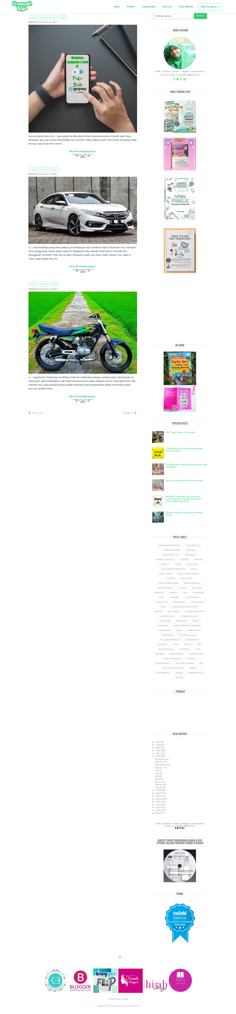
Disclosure (167, 6)
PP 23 (176, 644)
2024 (158, 744)
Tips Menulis (163, 672)
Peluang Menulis (47, 17)
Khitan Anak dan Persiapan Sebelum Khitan (184, 513)
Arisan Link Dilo (165, 559)
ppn (199, 644)
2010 (158, 813)
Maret (158, 781)
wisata (179, 677)
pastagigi (167, 635)
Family (173, 592)
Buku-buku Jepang (189, 573)
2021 (158, 753)
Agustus (159, 767)
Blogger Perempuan (174, 569)
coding (171, 578)
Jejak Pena (161, 602)
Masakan (181, 621)
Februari (159, 784)
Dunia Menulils (186, 6)
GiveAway (174, 597)
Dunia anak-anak (169, 583)
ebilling (197, 588)
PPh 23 (188, 644)
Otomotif (43, 169)
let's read (174, 611)
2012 (158, 810)
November (160, 759)
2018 (158, 793)
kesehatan (197, 602)
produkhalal (166, 649)
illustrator (192, 597)
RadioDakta (177, 654)
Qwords (159, 654)
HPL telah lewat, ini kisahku (180, 432)
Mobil (32, 169)
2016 (158, 798)
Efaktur (159, 592)
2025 (158, 741)
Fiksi (185, 592)
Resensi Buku (196, 654)
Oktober (159, 761)
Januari (159, 787)
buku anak (166, 573)
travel (179, 672)
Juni (157, 773)
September (161, 764)
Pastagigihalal (188, 635)
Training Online (149, 6)
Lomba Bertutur (195, 611)
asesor (198, 559)
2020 (158, 756)
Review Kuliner (185, 663)
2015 (158, 801)
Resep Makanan (173, 658)
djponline (187, 578)
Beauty (165, 564)
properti (185, 649)
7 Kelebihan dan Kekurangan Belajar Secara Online (184, 449)
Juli (157, 770)
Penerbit (162, 644)
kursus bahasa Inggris (185, 606)
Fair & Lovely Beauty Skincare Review (184, 480)
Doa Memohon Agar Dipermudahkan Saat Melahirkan (186, 465)
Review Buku (163, 663)
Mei (157, 776)
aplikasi (190, 550)
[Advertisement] (180, 311)
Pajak (179, 630)
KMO (163, 606)
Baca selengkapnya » (82, 151)
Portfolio (131, 6)
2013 (158, 807)
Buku (194, 569)
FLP (161, 597)
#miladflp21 (193, 545)
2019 (158, 790)
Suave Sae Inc (132, 1005)
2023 (158, 747)
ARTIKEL (33, 17)
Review (63, 17)
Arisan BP (190, 555)
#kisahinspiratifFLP (169, 545)
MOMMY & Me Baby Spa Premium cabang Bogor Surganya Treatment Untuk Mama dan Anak (184, 498)
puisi (198, 649)
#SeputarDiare (172, 550)
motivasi (163, 625)
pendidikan (192, 639)
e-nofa (182, 588)
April (157, 778)
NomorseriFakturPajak (187, 625)
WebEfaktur (196, 672)
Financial (199, 592)
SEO (201, 663)
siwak (192, 668)
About (117, 6)
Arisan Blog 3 (171, 555)
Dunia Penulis (192, 583)
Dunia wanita (165, 588)
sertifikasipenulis (173, 668)
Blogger (192, 564)
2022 (158, 750)
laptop (158, 611)
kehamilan (179, 602)
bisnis (178, 564)
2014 (158, 804)
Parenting (194, 630)
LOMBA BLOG (168, 616)
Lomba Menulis (189, 616)
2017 (158, 796)
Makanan (165, 621)
